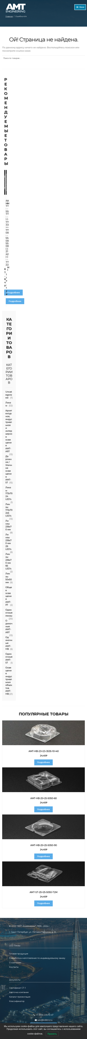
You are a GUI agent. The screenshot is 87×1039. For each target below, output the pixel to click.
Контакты (13, 967)
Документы (14, 980)
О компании (15, 962)
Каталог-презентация (19, 997)
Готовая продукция (18, 953)
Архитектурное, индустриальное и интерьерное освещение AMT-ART (8, 431)
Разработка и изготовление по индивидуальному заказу (37, 958)
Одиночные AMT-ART (8, 626)
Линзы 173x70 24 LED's (8, 493)
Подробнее (13, 292)
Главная (9, 16)
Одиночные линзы (8, 612)
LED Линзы (14, 945)
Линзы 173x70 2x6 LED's (8, 510)
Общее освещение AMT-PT (8, 596)
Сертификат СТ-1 (17, 988)
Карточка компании (19, 992)
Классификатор (17, 1001)
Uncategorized (8, 394)
